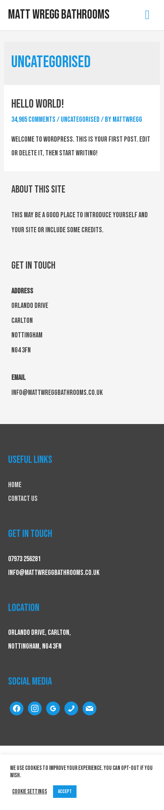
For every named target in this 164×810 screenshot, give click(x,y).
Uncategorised (80, 119)
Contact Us (23, 498)
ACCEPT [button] (65, 791)
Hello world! (37, 104)
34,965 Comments (33, 119)
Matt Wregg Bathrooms (58, 15)
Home (14, 485)
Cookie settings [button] (29, 791)
